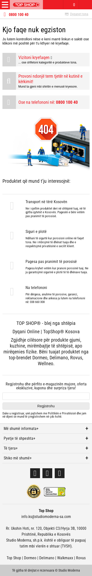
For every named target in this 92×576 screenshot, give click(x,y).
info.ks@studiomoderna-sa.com (46, 516)
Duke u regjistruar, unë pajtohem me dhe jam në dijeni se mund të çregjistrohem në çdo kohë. (44, 415)
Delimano (46, 558)
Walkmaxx (65, 558)
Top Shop (14, 558)
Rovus (81, 558)
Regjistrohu (46, 406)
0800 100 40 (18, 15)
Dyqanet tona (79, 14)
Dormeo (30, 558)
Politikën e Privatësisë (62, 413)
